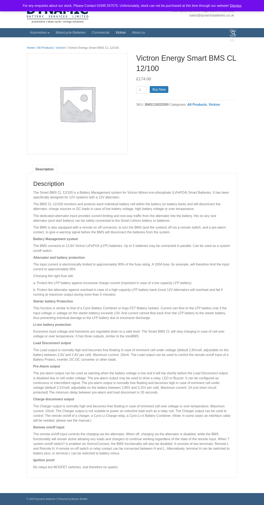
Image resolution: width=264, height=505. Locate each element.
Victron (121, 32)
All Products (45, 47)
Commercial (100, 32)
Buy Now (159, 89)
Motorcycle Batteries (71, 32)
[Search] (233, 33)
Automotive (38, 32)
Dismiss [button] (235, 5)
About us (138, 32)
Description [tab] (44, 169)
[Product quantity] (141, 89)
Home (31, 47)
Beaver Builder (79, 499)
